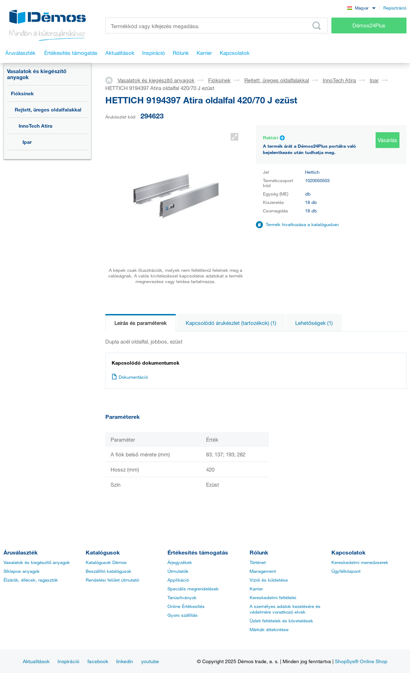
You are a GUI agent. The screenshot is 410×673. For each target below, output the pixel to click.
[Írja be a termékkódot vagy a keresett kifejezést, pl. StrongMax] (217, 25)
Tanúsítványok (182, 597)
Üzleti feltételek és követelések (281, 620)
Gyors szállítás (182, 615)
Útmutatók (178, 571)
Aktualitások (36, 661)
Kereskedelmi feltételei (273, 597)
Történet (258, 562)
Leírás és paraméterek (140, 323)
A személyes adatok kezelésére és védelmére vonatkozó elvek (285, 609)
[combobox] (361, 7)
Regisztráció (394, 8)
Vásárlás (387, 140)
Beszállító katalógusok (108, 571)
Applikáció (178, 580)
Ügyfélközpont (346, 571)
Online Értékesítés (186, 606)
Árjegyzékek (179, 562)
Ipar (27, 142)
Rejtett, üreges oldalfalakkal (48, 110)
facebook (97, 661)
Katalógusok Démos (106, 562)
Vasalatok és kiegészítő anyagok (36, 74)
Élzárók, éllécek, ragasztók (31, 580)
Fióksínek (22, 93)
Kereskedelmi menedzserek (359, 562)
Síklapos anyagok (22, 571)
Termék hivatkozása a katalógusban (302, 224)
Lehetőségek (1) (314, 323)
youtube (150, 661)
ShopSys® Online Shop (361, 661)
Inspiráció (68, 661)
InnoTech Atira (35, 126)
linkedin (124, 661)
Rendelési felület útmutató (112, 580)
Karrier (256, 588)
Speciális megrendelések (193, 588)
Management (263, 571)
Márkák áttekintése (269, 629)
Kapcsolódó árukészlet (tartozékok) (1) (231, 323)
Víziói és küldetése (269, 580)
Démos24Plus (368, 25)
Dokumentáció (130, 377)
